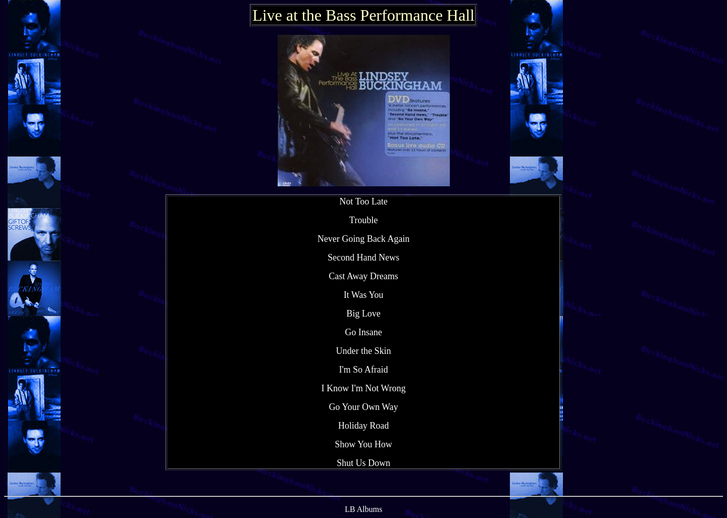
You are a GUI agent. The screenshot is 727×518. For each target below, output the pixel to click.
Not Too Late (363, 201)
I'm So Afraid (363, 370)
